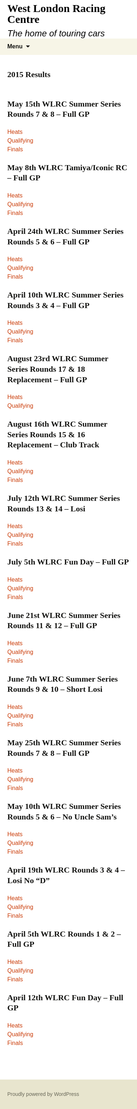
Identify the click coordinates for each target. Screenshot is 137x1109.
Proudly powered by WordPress (43, 1094)
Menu (15, 46)
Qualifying (20, 140)
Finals (15, 149)
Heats (15, 132)
